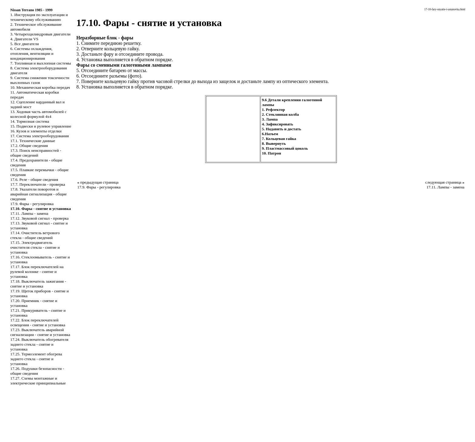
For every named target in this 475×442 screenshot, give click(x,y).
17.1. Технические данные (32, 140)
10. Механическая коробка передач (40, 87)
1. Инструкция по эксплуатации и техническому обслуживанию (39, 17)
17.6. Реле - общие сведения (34, 179)
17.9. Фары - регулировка (32, 203)
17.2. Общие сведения (29, 145)
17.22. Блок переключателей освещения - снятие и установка (37, 322)
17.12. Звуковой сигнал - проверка (39, 218)
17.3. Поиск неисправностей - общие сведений (35, 153)
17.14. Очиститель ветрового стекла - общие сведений (35, 235)
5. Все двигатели (24, 44)
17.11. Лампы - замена (29, 213)
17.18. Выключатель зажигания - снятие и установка (38, 283)
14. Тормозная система (29, 121)
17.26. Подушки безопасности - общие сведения (37, 371)
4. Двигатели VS (24, 39)
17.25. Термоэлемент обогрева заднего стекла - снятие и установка (36, 359)
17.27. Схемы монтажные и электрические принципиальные (38, 380)
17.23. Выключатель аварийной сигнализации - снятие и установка (40, 332)
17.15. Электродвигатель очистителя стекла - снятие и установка (35, 247)
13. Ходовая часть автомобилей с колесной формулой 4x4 (38, 114)
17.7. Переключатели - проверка (37, 184)
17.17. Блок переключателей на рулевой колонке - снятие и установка (37, 271)
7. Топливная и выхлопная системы (40, 63)
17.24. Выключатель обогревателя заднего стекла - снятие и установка (39, 344)
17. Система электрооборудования (39, 136)
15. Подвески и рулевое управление (40, 126)
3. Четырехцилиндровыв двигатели (40, 34)
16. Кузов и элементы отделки (35, 131)
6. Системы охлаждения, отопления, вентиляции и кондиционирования (31, 53)
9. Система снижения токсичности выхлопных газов (39, 80)
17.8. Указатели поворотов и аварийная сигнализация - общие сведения (38, 194)
